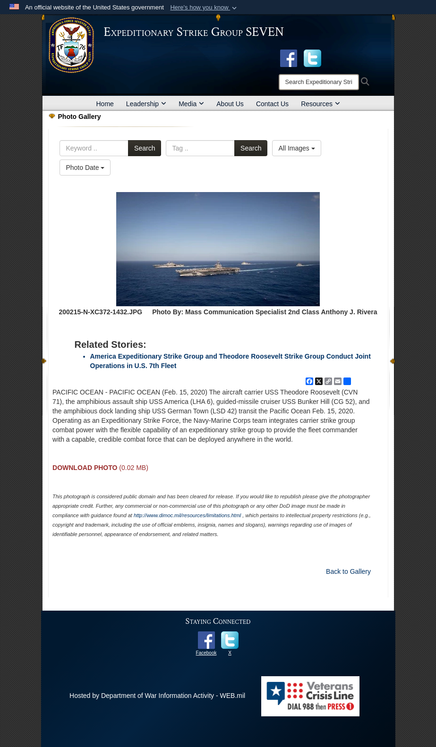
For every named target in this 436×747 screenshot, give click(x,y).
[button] (204, 7)
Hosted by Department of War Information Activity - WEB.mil (157, 695)
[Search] (319, 82)
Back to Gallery (348, 571)
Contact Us (272, 104)
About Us (230, 104)
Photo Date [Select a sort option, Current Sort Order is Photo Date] (85, 167)
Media (191, 104)
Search (144, 148)
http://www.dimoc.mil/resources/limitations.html (187, 515)
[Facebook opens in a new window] (288, 57)
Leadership (146, 104)
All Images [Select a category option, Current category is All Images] (296, 148)
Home (105, 104)
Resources (320, 104)
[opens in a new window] (312, 57)
